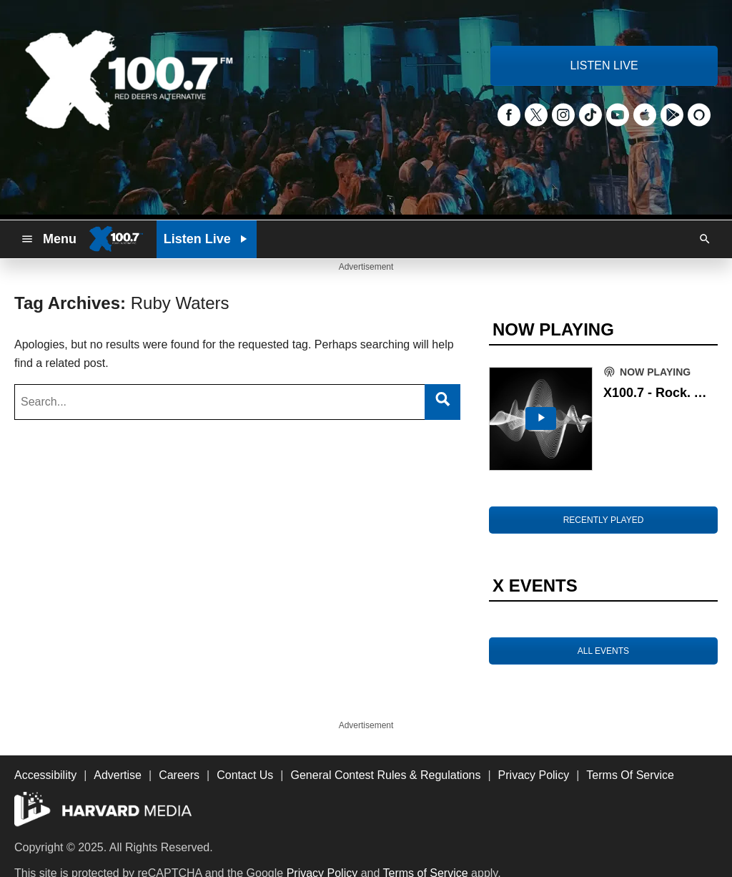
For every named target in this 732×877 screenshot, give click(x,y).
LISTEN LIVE (604, 65)
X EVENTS (535, 585)
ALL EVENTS (603, 651)
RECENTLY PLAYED (603, 520)
